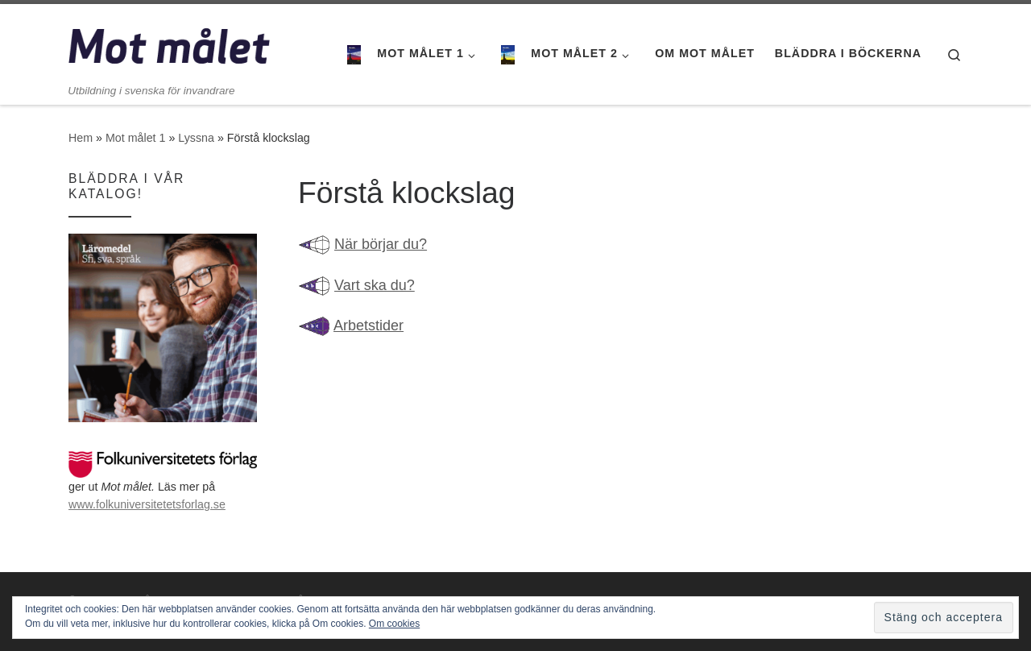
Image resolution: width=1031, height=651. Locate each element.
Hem (80, 137)
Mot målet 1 (135, 137)
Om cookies (394, 623)
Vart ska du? (374, 285)
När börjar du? (380, 244)
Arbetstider (368, 325)
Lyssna (196, 137)
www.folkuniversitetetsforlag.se (147, 504)
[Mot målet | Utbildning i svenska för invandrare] (169, 43)
